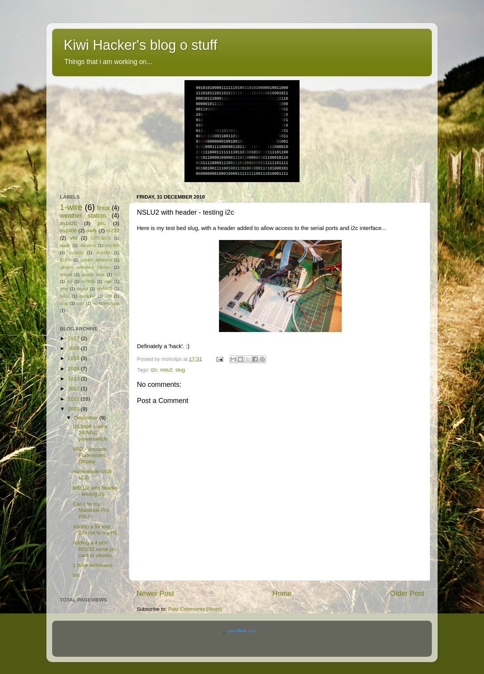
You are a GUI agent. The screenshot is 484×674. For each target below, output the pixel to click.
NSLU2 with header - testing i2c (95, 491)
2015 (74, 358)
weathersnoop (106, 303)
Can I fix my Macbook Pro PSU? (91, 510)
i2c (154, 370)
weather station (83, 215)
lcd (69, 281)
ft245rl (65, 260)
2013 (74, 378)
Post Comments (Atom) (195, 609)
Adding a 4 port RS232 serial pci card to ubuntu (94, 549)
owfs (91, 230)
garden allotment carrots (85, 267)
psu (101, 223)
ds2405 (112, 245)
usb (80, 303)
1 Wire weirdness (93, 565)
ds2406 (68, 230)
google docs (93, 274)
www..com (242, 630)
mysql (82, 288)
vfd (73, 238)
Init (76, 575)
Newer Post (155, 593)
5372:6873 (100, 238)
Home (281, 593)
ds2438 (103, 252)
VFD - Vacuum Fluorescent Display (90, 455)
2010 (74, 409)
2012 (74, 388)
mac (108, 281)
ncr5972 (104, 288)
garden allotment (96, 260)
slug (180, 370)
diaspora (87, 245)
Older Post (407, 593)
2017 (74, 338)
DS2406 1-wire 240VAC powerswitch (90, 433)
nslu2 (166, 370)
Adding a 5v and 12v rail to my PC (95, 530)
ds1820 (68, 223)
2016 (74, 348)
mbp (64, 288)
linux (103, 207)
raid (108, 296)
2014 (74, 369)
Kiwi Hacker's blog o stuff (140, 45)
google (66, 274)
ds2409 (75, 252)
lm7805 (88, 281)
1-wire (71, 207)
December (86, 418)
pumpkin (87, 296)
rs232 (112, 230)
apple (65, 245)
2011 (74, 399)
